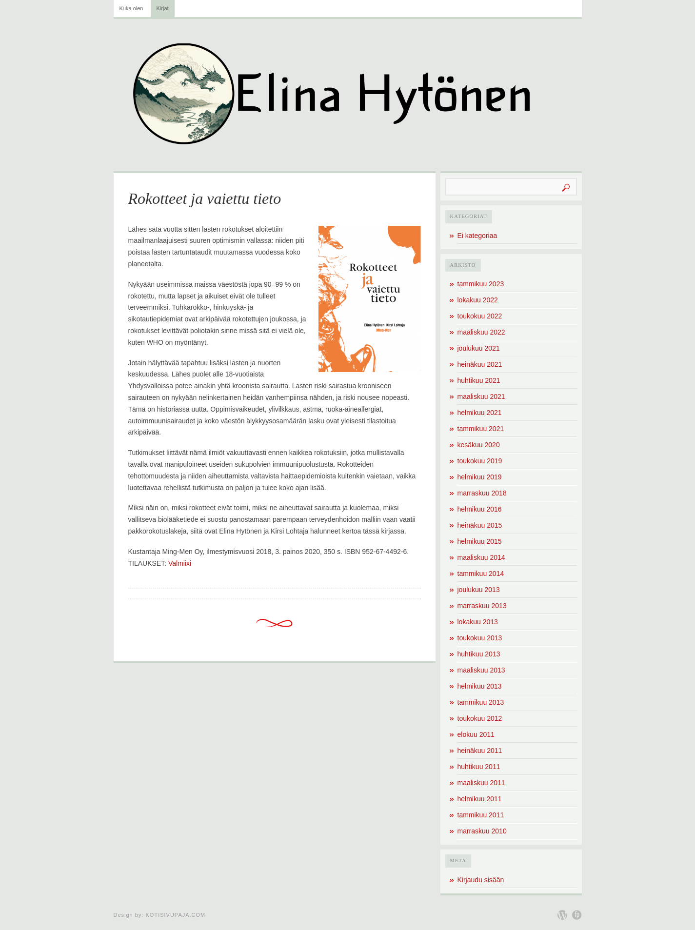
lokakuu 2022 (477, 300)
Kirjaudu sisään (480, 880)
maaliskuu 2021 (481, 396)
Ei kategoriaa (477, 235)
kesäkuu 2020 (478, 445)
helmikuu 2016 (479, 509)
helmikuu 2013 (479, 686)
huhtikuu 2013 (478, 654)
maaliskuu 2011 (481, 783)
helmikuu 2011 (479, 799)
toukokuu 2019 (479, 461)
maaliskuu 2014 (481, 557)
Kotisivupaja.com (176, 915)
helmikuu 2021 (479, 412)
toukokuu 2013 (479, 638)
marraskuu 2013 (482, 606)
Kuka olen (131, 8)
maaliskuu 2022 (481, 332)
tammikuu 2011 (480, 815)
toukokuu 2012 (479, 718)
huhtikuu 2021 (478, 380)
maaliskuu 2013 (481, 670)
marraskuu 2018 (482, 493)
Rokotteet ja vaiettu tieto (204, 198)
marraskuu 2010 (482, 831)
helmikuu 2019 (479, 477)
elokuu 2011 (476, 734)
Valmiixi (179, 563)
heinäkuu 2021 (479, 364)
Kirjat (163, 8)
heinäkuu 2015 (479, 525)
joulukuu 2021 (478, 348)
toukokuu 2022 (479, 316)
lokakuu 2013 (477, 622)
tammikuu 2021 (480, 429)
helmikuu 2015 (479, 541)
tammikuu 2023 (480, 284)
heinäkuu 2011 (479, 750)
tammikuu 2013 (480, 702)
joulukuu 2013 (478, 590)
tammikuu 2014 (480, 573)
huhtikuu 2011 (478, 767)
